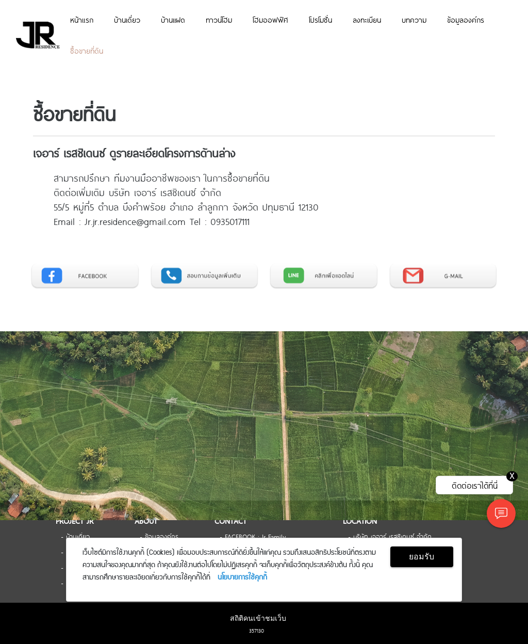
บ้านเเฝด (173, 19)
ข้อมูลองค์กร (465, 19)
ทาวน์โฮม (219, 19)
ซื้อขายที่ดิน (86, 50)
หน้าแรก (81, 19)
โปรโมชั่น (320, 19)
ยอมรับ (421, 556)
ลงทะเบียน (367, 19)
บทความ (414, 19)
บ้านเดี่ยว (127, 19)
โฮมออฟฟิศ (270, 19)
